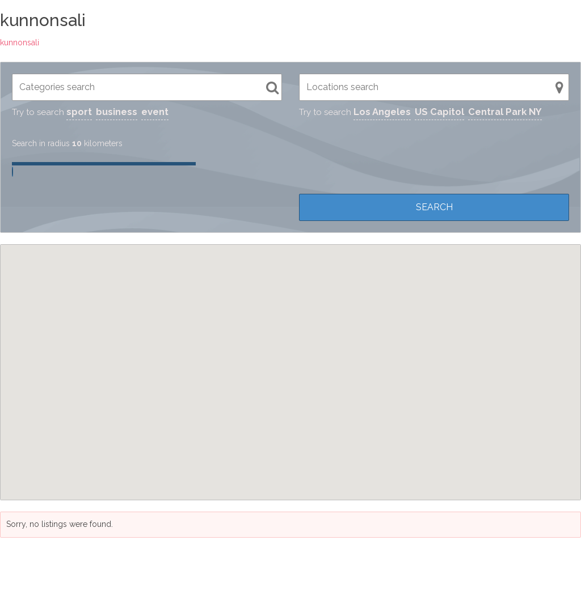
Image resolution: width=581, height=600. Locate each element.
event (155, 111)
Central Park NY (505, 111)
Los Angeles (382, 111)
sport (79, 111)
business (116, 111)
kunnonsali (19, 42)
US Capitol (439, 111)
